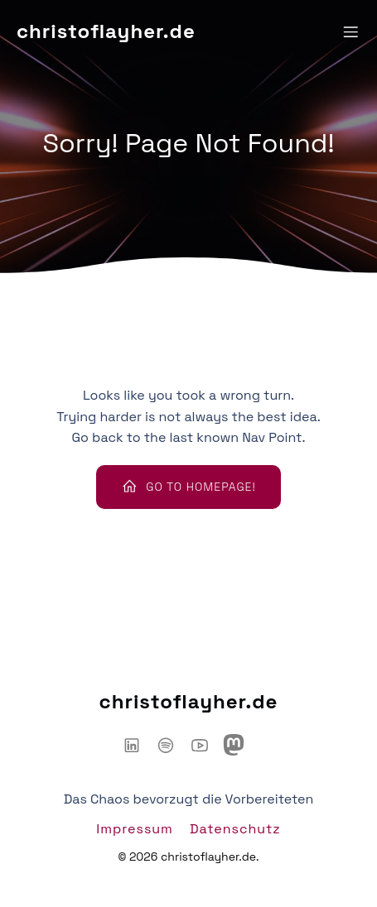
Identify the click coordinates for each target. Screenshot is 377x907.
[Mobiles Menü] (350, 31)
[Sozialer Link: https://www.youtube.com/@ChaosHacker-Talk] (206, 745)
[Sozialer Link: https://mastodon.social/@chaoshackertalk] (240, 745)
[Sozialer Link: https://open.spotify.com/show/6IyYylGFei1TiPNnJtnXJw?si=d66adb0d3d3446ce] (172, 745)
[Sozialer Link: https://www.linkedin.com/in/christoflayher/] (138, 745)
